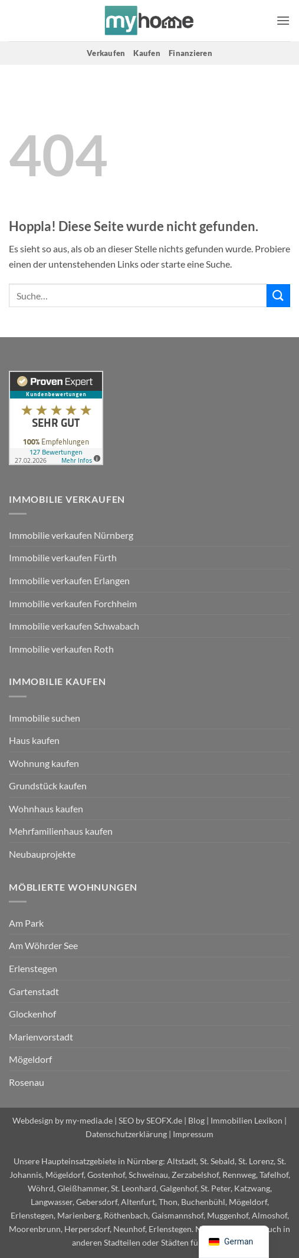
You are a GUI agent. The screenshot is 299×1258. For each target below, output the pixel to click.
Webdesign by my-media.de (62, 1120)
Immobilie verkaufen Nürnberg (71, 535)
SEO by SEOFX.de (150, 1120)
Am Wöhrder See (43, 945)
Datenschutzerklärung (126, 1134)
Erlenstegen (33, 968)
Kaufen (146, 53)
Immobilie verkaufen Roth (61, 648)
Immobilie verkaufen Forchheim (73, 603)
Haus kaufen (34, 740)
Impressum (193, 1134)
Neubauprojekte (42, 853)
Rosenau (26, 1082)
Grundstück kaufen (48, 785)
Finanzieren (190, 53)
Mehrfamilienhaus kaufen (61, 831)
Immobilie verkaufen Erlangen (69, 580)
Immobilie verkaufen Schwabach (74, 625)
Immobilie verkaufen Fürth (63, 557)
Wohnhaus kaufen (46, 808)
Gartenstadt (34, 991)
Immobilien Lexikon (246, 1120)
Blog (196, 1120)
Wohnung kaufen (44, 763)
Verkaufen (106, 53)
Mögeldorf (30, 1059)
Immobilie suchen (44, 717)
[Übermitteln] (278, 295)
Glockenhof (32, 1013)
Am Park (26, 922)
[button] (283, 20)
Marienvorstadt (41, 1036)
